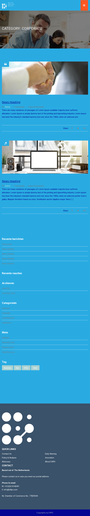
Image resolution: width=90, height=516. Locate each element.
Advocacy (6, 461)
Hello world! (7, 244)
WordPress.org (8, 352)
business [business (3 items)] (7, 368)
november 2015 (8, 293)
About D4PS (50, 461)
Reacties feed (8, 347)
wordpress (6, 322)
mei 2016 (6, 288)
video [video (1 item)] (35, 368)
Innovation (49, 458)
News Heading (11, 102)
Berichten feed (8, 342)
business (6, 308)
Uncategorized (8, 318)
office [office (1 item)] (26, 368)
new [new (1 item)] (17, 368)
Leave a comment (36, 107)
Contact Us (7, 454)
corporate (20, 107)
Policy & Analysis (9, 458)
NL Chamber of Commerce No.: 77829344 (20, 496)
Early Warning (50, 454)
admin (7, 107)
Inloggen (5, 337)
